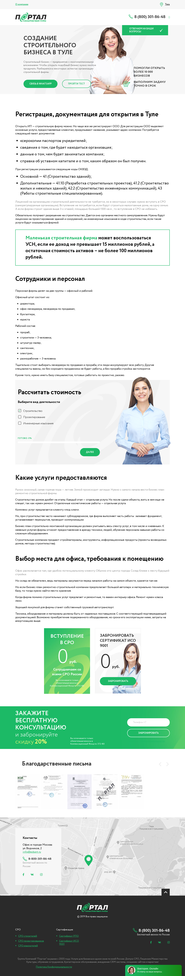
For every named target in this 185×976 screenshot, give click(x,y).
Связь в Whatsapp (40, 83)
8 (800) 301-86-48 (149, 17)
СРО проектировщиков (31, 941)
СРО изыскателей (28, 946)
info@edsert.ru (32, 852)
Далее (90, 452)
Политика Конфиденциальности (146, 741)
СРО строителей (27, 936)
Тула (167, 4)
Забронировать (118, 681)
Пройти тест (76, 83)
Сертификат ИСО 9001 (69, 942)
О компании (21, 4)
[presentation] (160, 764)
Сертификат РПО (69, 936)
